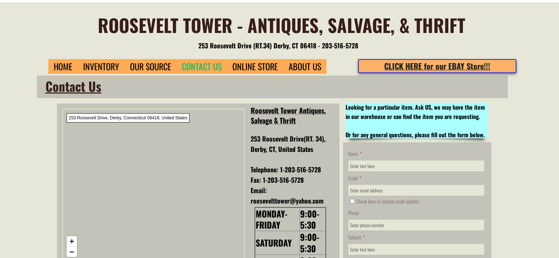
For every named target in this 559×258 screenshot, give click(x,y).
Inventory (101, 66)
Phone (353, 212)
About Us (305, 66)
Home (63, 66)
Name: (355, 153)
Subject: (356, 237)
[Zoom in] (72, 241)
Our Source (150, 66)
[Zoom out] (72, 252)
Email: (354, 178)
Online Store (255, 66)
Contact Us (202, 66)
